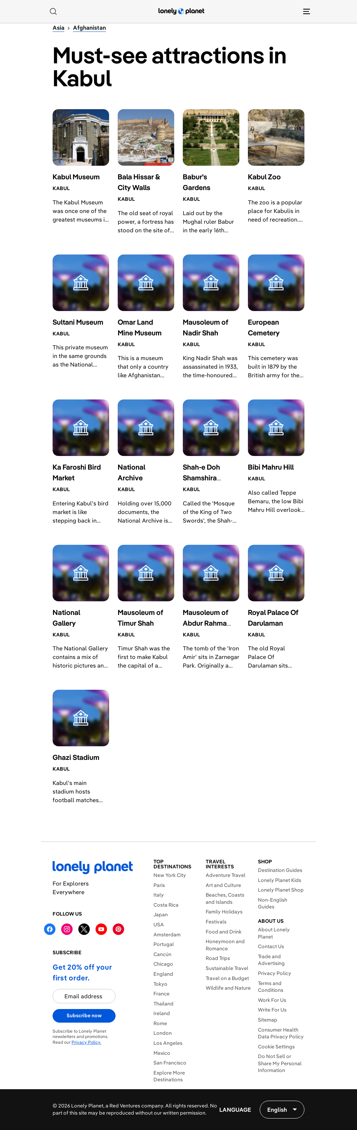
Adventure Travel (225, 875)
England (163, 974)
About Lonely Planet (274, 933)
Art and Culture (223, 885)
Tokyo (160, 984)
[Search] (53, 11)
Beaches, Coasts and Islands (225, 898)
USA (158, 924)
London (162, 1033)
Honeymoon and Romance (225, 945)
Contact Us (271, 946)
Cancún (162, 954)
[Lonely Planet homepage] (181, 11)
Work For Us (272, 1000)
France (161, 993)
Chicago (163, 964)
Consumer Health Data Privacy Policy (281, 1033)
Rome (160, 1023)
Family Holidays (224, 911)
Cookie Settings (276, 1046)
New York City (169, 875)
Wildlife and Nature (228, 988)
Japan (160, 914)
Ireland (161, 1013)
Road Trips (218, 958)
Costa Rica (165, 905)
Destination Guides (280, 870)
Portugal (163, 944)
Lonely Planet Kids (279, 880)
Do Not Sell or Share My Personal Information (280, 1063)
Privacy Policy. (86, 1042)
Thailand (163, 1003)
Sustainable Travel (227, 968)
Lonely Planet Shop (281, 890)
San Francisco (169, 1062)
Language (235, 1109)
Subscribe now (84, 1015)
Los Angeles (167, 1043)
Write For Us (272, 1010)
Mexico (161, 1053)
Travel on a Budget (227, 978)
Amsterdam (167, 934)
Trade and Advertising (271, 960)
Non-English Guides (272, 903)
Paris (159, 885)
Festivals (216, 921)
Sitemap (267, 1020)
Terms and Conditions (270, 987)
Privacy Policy (274, 973)
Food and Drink (223, 931)
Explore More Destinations (169, 1076)
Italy (158, 895)
